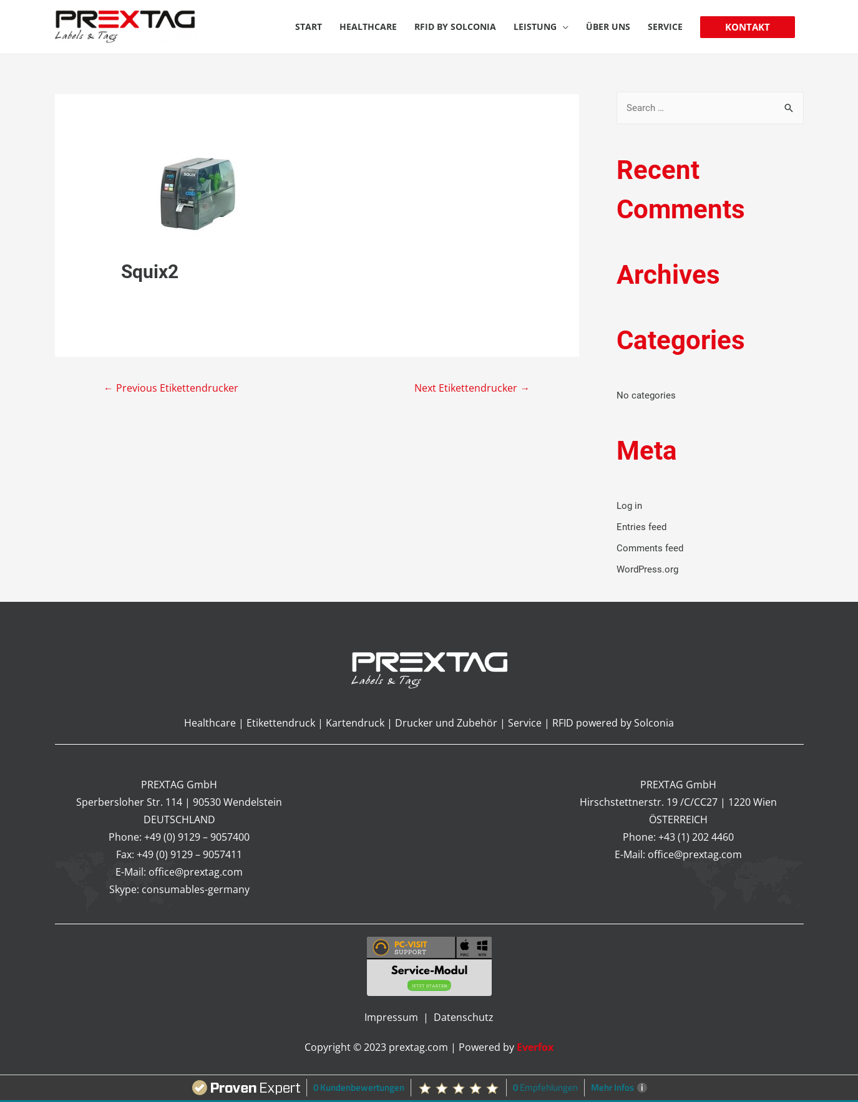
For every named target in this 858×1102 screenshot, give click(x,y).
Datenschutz (464, 1017)
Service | (530, 723)
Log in (629, 505)
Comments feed (650, 548)
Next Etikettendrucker (471, 388)
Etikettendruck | (284, 723)
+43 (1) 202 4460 (696, 837)
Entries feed (641, 527)
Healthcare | (215, 723)
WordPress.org (647, 568)
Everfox (535, 1047)
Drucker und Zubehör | (451, 723)
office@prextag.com (196, 872)
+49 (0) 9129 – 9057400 (197, 837)
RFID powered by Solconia (613, 723)
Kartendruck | (359, 723)
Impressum (392, 1017)
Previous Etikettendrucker (171, 388)
